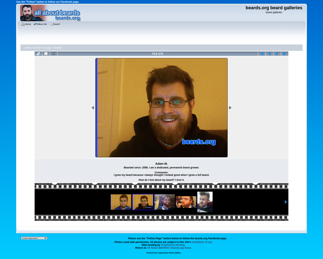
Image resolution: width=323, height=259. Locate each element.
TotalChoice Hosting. (173, 245)
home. (169, 247)
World (37, 47)
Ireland (58, 47)
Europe (47, 47)
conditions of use (202, 242)
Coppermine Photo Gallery (169, 253)
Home (28, 47)
